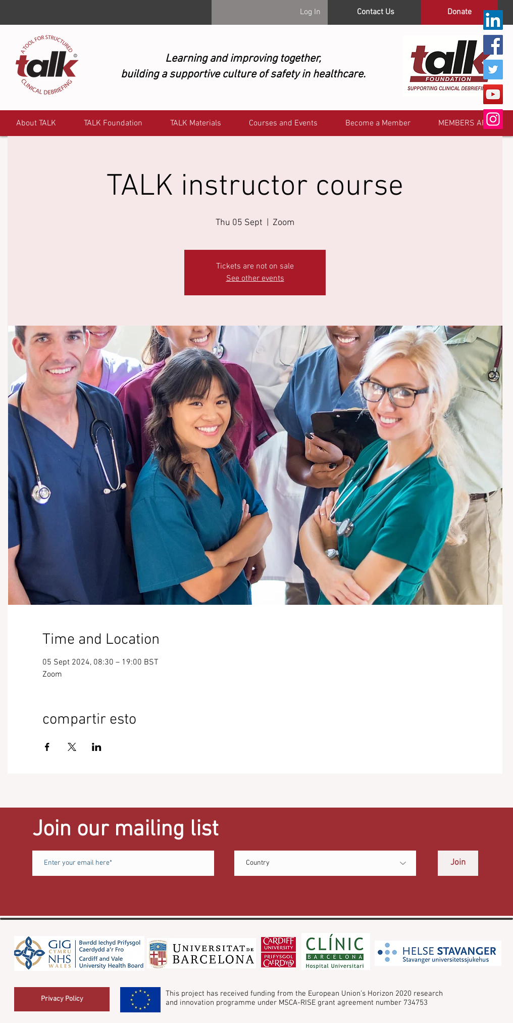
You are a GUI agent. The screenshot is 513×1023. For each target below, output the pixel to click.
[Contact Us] (375, 12)
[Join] (458, 863)
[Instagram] (493, 119)
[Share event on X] (72, 747)
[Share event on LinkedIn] (96, 747)
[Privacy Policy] (62, 999)
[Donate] (459, 12)
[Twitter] (493, 69)
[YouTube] (493, 94)
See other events (255, 279)
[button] (467, 123)
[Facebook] (493, 45)
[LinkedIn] (493, 20)
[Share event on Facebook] (47, 747)
